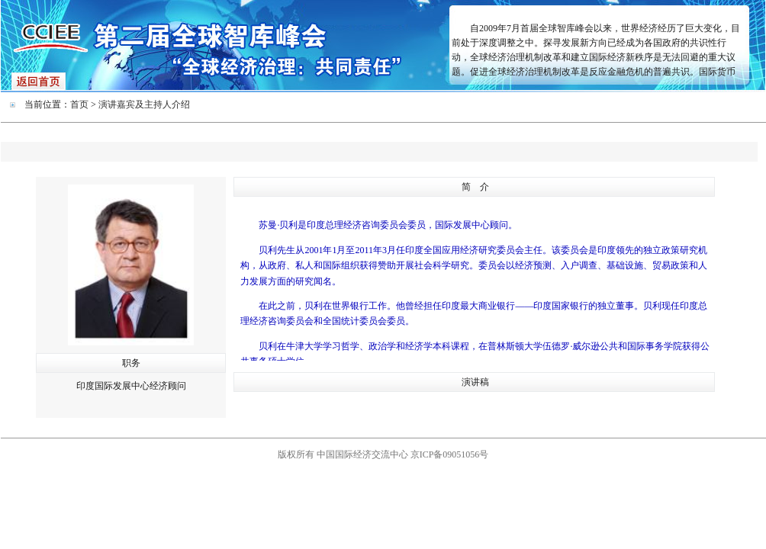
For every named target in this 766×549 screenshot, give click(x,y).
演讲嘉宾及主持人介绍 (144, 104)
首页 (79, 104)
